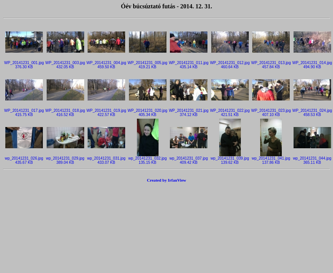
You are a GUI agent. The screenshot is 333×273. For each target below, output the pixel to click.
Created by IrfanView (166, 180)
